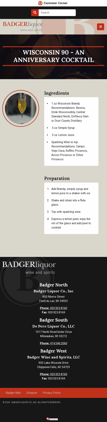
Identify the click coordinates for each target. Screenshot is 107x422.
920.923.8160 (53, 308)
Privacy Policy (52, 392)
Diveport (31, 392)
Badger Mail (13, 392)
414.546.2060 (53, 343)
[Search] (57, 12)
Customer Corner (56, 3)
